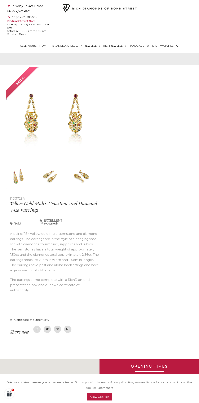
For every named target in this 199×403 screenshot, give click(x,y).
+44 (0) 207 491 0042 (23, 16)
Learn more (106, 387)
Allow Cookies (99, 396)
